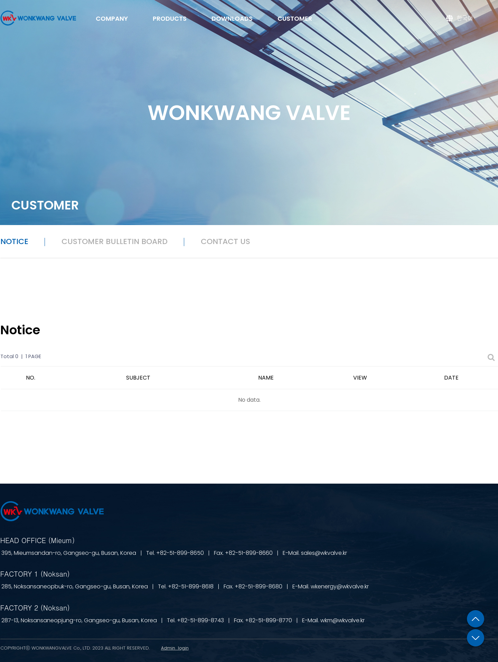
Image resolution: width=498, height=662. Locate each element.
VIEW (360, 378)
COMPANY (112, 18)
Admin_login (175, 648)
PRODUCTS (170, 18)
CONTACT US (225, 241)
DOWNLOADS (232, 18)
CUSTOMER (295, 18)
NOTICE (14, 241)
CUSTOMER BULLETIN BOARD (115, 241)
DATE (451, 378)
